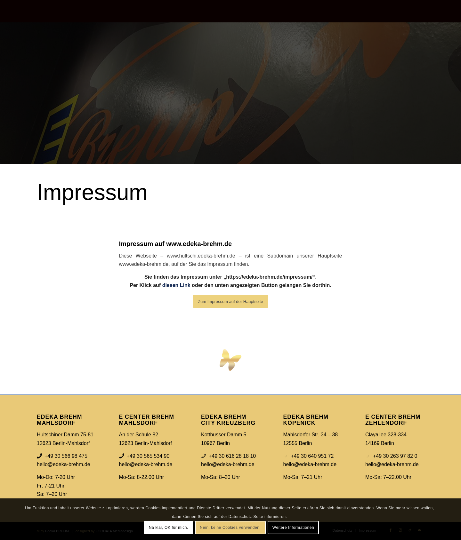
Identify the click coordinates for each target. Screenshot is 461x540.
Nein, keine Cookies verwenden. (230, 527)
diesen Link (176, 285)
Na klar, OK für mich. (168, 527)
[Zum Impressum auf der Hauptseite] (230, 301)
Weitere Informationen (293, 527)
